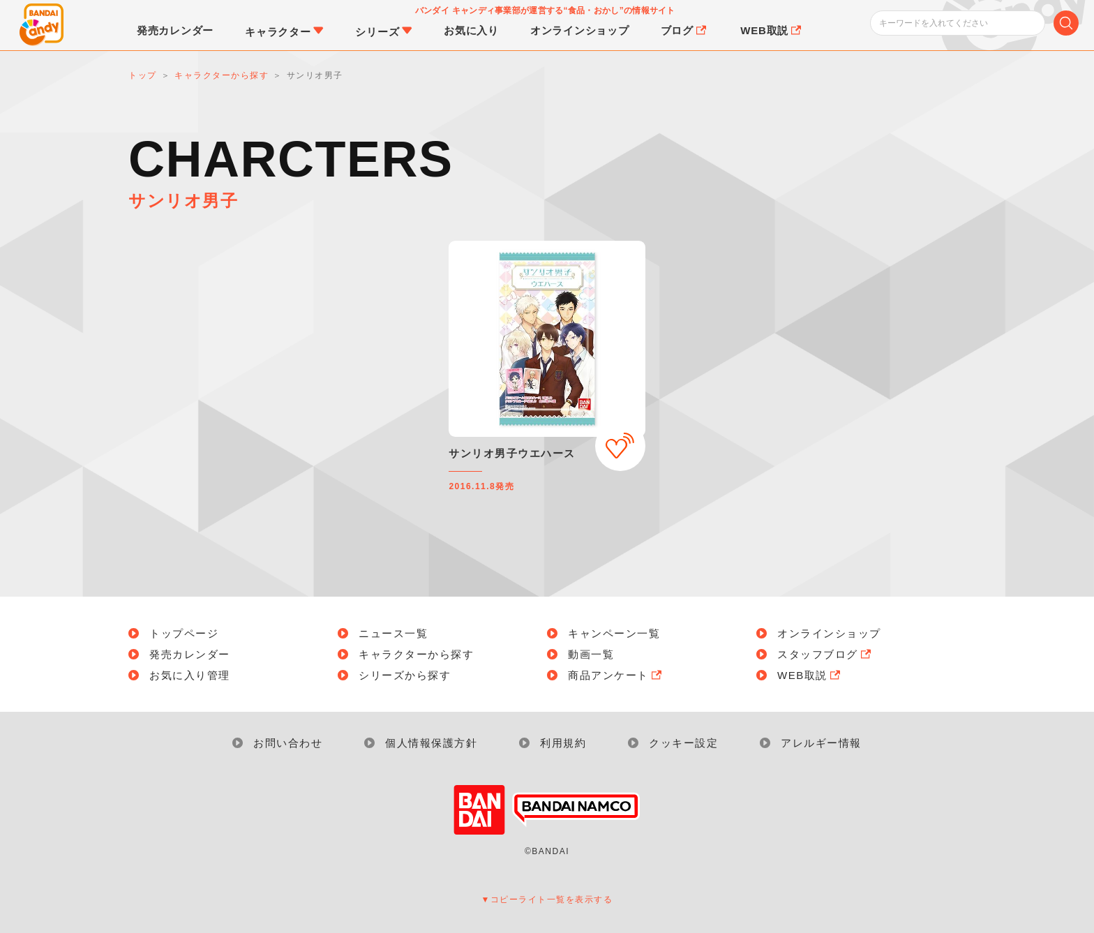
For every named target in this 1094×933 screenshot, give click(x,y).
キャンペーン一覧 (614, 633)
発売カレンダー (189, 654)
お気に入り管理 (189, 675)
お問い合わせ (287, 743)
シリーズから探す (405, 675)
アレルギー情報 (821, 743)
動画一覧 (591, 654)
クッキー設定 (683, 743)
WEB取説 (810, 675)
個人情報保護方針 (431, 743)
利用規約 (563, 743)
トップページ (183, 633)
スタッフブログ (825, 654)
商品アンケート (616, 675)
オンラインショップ (829, 633)
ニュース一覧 (393, 633)
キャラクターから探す (416, 654)
